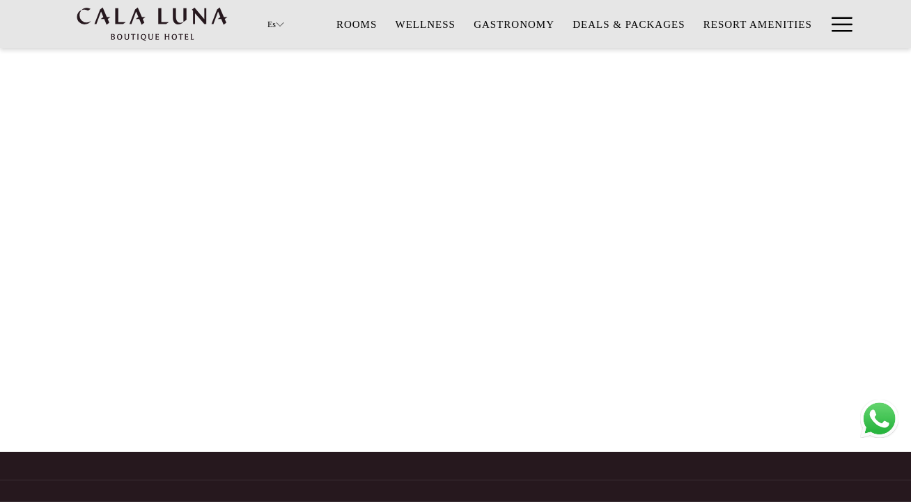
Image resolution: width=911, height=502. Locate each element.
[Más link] (836, 24)
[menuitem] (357, 24)
